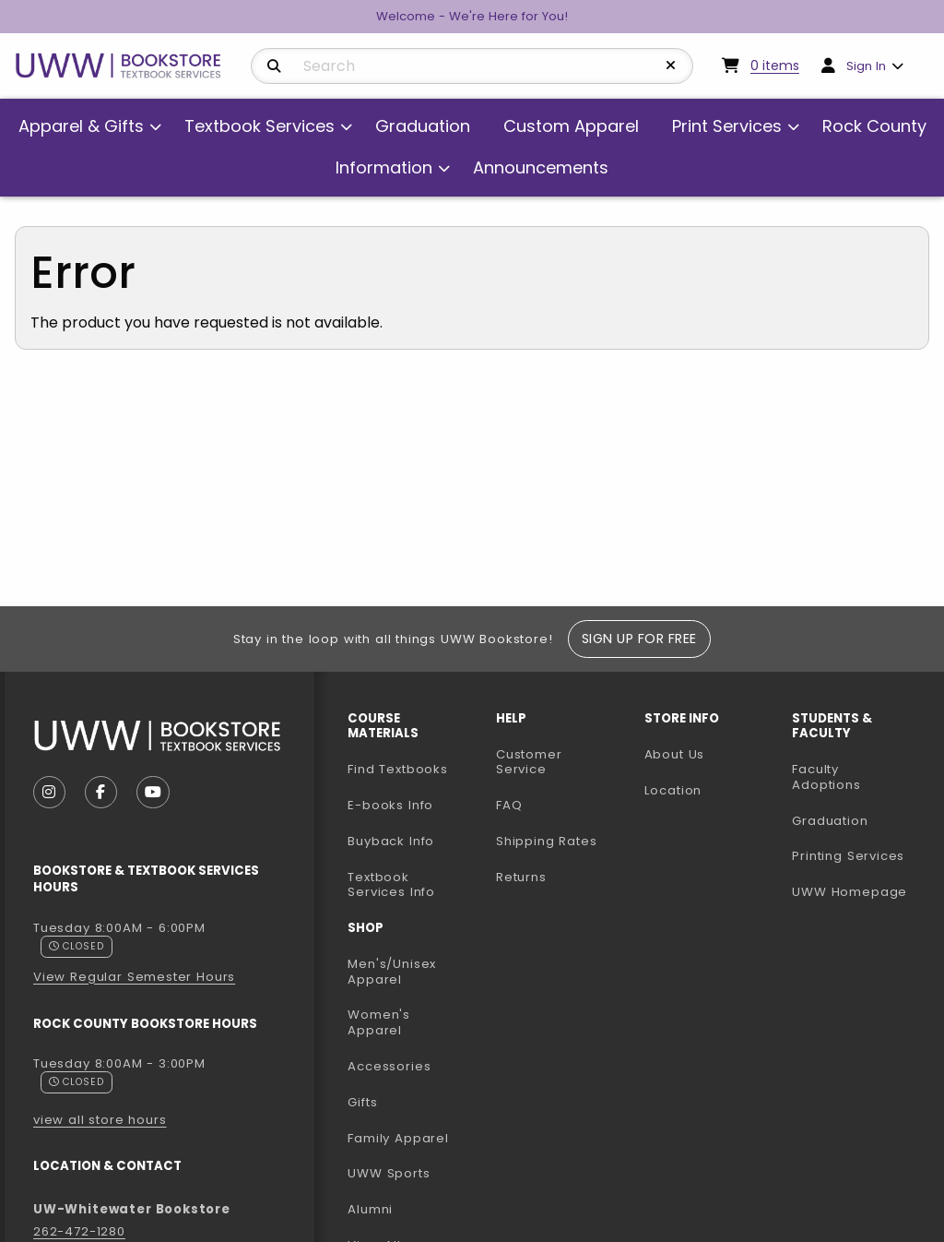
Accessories (389, 1066)
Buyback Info (391, 841)
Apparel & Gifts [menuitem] (81, 125)
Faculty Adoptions (859, 777)
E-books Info (390, 805)
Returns (521, 877)
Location (673, 790)
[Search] (274, 66)
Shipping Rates (546, 841)
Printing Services (859, 855)
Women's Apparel (379, 1022)
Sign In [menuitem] (866, 66)
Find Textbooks (398, 769)
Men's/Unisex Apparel (392, 971)
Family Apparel (398, 1138)
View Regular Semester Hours (134, 976)
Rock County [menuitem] (874, 125)
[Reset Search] (671, 65)
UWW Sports (389, 1173)
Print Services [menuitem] (727, 125)
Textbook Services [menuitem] (259, 125)
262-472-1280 (79, 1231)
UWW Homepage (859, 891)
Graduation (829, 821)
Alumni (370, 1209)
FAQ (509, 805)
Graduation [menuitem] (422, 125)
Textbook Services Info (414, 885)
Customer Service (529, 762)
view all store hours (100, 1120)
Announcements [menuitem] (540, 167)
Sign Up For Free (639, 638)
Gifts (362, 1102)
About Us (674, 754)
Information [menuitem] (384, 167)
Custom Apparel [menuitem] (571, 125)
